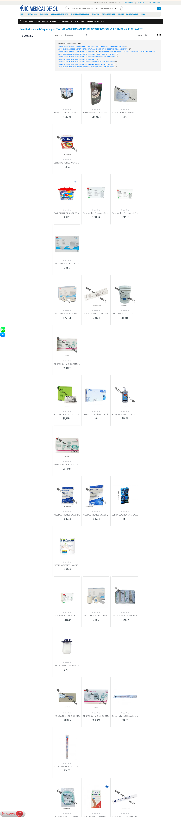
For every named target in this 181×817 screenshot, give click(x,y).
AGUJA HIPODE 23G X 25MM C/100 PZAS (100, 652)
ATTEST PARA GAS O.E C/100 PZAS (69, 258)
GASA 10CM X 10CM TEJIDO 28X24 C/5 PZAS (157, 455)
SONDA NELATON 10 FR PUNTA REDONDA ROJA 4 (132, 455)
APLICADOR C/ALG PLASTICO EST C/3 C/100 (129, 603)
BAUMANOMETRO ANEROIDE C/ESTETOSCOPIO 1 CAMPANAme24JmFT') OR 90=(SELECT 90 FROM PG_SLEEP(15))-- (91, 46)
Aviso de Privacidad (26, 760)
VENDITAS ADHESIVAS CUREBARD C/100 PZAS (158, 111)
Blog (143, 14)
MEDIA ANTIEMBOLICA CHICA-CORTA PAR (101, 308)
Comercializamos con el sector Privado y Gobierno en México (89, 754)
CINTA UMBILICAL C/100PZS (122, 553)
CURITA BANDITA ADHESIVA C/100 (97, 455)
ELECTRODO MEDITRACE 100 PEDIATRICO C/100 (76, 504)
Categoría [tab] (27, 36)
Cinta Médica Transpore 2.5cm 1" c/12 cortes (74, 357)
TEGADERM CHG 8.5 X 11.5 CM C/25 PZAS (156, 258)
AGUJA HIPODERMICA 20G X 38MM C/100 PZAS (158, 652)
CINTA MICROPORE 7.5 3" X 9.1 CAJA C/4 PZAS (158, 160)
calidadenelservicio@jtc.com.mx (56, 769)
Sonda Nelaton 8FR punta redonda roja (127, 406)
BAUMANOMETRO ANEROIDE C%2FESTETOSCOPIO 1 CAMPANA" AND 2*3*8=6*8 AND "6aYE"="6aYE (86, 64)
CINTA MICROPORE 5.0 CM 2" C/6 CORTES (101, 357)
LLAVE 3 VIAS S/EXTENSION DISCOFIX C (71, 603)
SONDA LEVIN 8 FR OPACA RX (123, 111)
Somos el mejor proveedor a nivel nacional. (90, 749)
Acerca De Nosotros (26, 746)
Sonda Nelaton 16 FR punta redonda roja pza (157, 406)
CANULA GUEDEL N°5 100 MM (67, 553)
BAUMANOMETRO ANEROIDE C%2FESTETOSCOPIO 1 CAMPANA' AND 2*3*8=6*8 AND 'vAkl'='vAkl (127, 51)
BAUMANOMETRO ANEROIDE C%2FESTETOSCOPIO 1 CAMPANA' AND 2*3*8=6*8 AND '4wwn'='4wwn (86, 62)
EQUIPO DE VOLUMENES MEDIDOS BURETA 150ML (105, 603)
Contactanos (24, 749)
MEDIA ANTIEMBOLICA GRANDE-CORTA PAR (74, 308)
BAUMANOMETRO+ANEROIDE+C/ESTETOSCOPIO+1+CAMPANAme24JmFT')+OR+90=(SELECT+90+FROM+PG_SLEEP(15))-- (93, 49)
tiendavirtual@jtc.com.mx (53, 762)
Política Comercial (26, 763)
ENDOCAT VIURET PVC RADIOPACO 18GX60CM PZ (104, 209)
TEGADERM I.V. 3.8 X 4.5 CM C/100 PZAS (100, 406)
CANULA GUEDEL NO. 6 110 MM (96, 553)
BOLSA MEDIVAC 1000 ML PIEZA (151, 357)
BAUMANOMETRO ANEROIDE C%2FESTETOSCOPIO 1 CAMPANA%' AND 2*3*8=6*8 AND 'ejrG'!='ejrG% (86, 56)
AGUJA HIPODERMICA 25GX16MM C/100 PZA (74, 652)
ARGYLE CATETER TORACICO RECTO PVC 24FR (158, 603)
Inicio (22, 14)
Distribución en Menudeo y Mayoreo (88, 758)
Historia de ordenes (26, 755)
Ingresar (141, 2)
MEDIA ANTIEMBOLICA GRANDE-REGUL (155, 553)
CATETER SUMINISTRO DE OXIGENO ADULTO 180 (76, 455)
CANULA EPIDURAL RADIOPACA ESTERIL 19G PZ (131, 504)
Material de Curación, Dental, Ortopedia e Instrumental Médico (89, 762)
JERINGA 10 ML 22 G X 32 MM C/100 (70, 406)
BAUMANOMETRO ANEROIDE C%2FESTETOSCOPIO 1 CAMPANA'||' (77, 59)
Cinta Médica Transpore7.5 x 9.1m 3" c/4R (100, 160)
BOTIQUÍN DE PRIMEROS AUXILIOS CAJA (72, 160)
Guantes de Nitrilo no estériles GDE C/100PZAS (103, 258)
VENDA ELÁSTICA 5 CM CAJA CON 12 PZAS (128, 308)
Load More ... (108, 719)
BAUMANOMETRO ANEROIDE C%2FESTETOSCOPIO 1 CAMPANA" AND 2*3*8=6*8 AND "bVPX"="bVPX (86, 54)
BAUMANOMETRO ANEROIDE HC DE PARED (74, 111)
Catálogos (32, 14)
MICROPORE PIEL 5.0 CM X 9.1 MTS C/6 (99, 504)
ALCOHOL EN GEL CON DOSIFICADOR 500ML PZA (132, 258)
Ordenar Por (58, 35)
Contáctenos (129, 2)
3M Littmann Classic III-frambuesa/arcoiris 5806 (103, 111)
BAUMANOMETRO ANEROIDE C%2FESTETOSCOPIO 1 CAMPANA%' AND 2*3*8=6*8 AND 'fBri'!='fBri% (86, 67)
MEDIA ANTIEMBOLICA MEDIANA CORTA (155, 308)
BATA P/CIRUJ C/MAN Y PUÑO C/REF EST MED (102, 701)
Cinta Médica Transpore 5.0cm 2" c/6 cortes (129, 160)
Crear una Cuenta (154, 2)
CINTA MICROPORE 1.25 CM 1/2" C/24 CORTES (75, 209)
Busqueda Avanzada (26, 758)
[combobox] (94, 8)
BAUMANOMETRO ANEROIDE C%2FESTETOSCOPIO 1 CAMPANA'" (76, 51)
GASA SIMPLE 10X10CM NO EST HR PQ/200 (73, 701)
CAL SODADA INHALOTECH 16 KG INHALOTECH (131, 209)
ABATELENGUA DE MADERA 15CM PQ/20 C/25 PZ (132, 357)
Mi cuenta (24, 752)
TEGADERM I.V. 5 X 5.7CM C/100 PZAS (154, 209)
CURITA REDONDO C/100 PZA (150, 504)
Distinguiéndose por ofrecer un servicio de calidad (89, 766)
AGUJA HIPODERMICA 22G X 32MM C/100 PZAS (131, 652)
